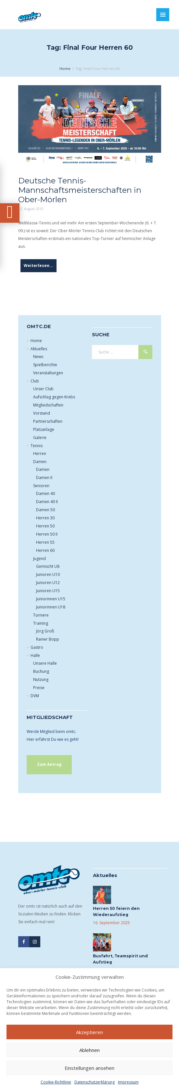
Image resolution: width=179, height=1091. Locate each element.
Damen (39, 461)
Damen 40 (45, 493)
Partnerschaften (47, 421)
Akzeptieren (89, 1032)
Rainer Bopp (47, 639)
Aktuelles (39, 349)
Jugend (39, 558)
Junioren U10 (48, 574)
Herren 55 (45, 542)
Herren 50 (45, 526)
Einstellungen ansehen (89, 1068)
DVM (35, 696)
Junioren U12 (48, 582)
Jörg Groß (45, 631)
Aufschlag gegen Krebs (54, 397)
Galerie (39, 437)
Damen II (44, 477)
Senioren (41, 485)
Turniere (41, 615)
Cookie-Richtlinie (56, 1082)
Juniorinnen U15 (50, 599)
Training (40, 623)
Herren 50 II (47, 534)
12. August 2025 (31, 208)
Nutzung (40, 679)
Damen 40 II (47, 501)
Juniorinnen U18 (50, 607)
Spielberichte (45, 364)
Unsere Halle (45, 663)
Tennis (37, 445)
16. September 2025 (111, 922)
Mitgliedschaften (48, 405)
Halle (35, 655)
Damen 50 (45, 509)
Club (35, 381)
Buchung (41, 671)
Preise (39, 687)
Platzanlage (43, 429)
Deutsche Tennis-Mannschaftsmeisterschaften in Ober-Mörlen (79, 190)
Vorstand (41, 413)
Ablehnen (89, 1050)
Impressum (128, 1082)
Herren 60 (45, 550)
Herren (39, 453)
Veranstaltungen (48, 373)
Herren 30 (45, 518)
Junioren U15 (48, 590)
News (38, 356)
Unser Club (43, 389)
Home (64, 68)
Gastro (37, 647)
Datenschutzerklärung (94, 1082)
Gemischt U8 (47, 566)
